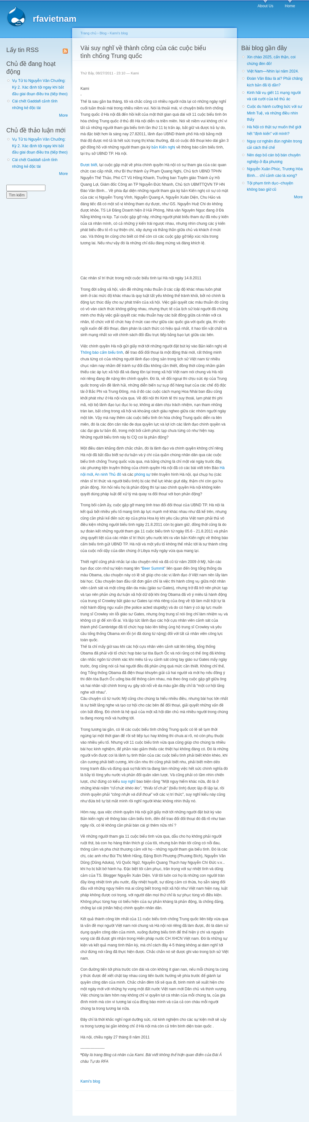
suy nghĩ (128, 781)
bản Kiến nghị (163, 147)
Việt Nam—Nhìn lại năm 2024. (273, 71)
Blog (103, 33)
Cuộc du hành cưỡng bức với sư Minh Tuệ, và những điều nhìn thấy (274, 113)
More (63, 115)
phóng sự (142, 474)
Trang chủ (88, 33)
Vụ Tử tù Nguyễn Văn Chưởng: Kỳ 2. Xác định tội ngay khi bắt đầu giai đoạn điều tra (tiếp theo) (39, 87)
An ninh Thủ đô (108, 474)
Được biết (88, 165)
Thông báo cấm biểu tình (101, 352)
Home (290, 6)
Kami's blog (119, 33)
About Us (265, 6)
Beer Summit (153, 568)
